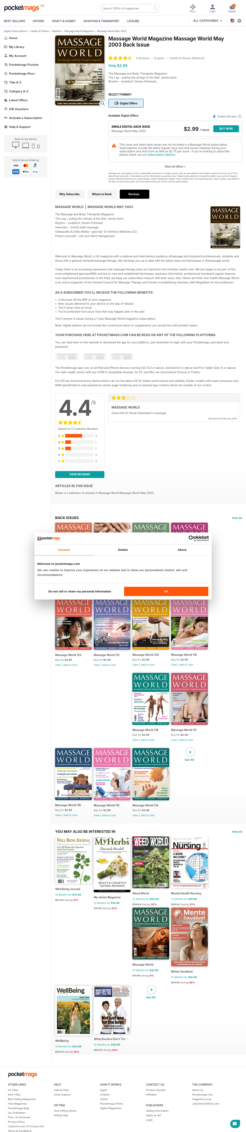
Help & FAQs (61, 1107)
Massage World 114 (149, 815)
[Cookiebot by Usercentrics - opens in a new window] (191, 538)
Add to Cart (70, 669)
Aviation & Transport (102, 21)
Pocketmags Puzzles (21, 65)
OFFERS (38, 21)
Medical (56, 31)
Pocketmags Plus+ (19, 73)
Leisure (133, 21)
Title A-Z (12, 82)
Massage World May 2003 (111, 31)
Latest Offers (16, 100)
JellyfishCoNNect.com (205, 1121)
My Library (14, 47)
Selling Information (157, 1128)
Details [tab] (123, 549)
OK (166, 591)
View (58, 669)
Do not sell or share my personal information (79, 591)
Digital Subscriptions (15, 31)
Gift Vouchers (16, 109)
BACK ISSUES (67, 518)
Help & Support (17, 127)
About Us (197, 1107)
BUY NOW (226, 128)
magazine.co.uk (201, 1116)
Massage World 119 (189, 659)
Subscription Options (161, 154)
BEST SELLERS (14, 21)
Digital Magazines (111, 1125)
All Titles (13, 1107)
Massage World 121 (108, 660)
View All (237, 517)
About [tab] (182, 549)
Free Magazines (17, 1121)
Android (105, 1112)
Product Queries (156, 1107)
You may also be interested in (85, 841)
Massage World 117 (189, 737)
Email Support (62, 1112)
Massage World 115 (108, 815)
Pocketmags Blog (18, 1125)
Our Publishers (17, 1130)
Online (104, 1116)
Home (11, 38)
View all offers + (175, 166)
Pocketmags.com (202, 1112)
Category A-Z (16, 91)
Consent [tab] (64, 549)
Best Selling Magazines (22, 1116)
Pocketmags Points (111, 1121)
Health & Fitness (40, 31)
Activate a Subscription (23, 118)
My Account (15, 56)
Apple (103, 1107)
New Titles (14, 1112)
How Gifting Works (65, 1128)
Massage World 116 (68, 815)
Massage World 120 (149, 659)
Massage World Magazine (79, 31)
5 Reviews (142, 58)
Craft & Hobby (64, 21)
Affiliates (151, 1112)
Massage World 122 (68, 660)
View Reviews (80, 474)
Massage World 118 (149, 737)
